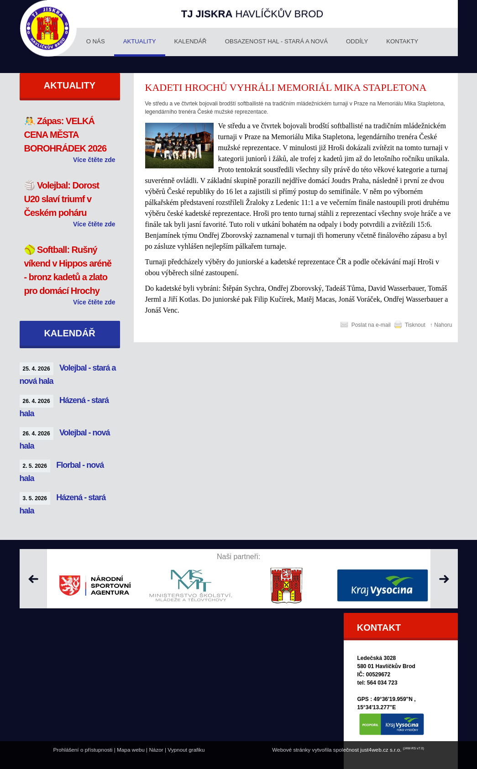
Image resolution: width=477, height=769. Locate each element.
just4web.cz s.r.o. (380, 750)
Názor (156, 750)
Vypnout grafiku (186, 750)
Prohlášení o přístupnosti (82, 750)
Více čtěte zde (94, 159)
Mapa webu (131, 750)
